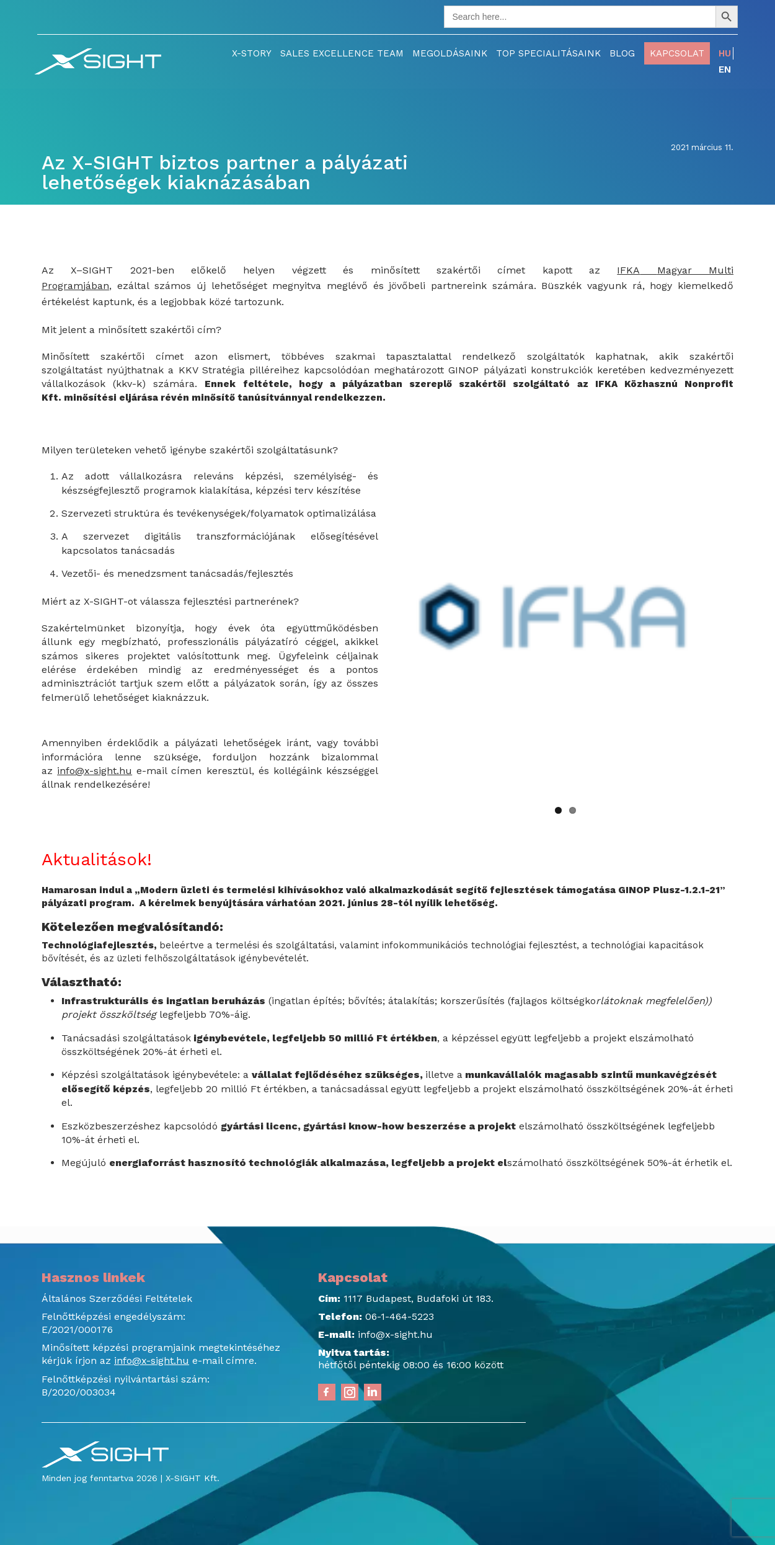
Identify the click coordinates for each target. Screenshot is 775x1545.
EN (725, 69)
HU (725, 53)
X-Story (252, 53)
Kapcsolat (677, 53)
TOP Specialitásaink (548, 53)
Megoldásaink (449, 53)
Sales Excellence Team (342, 53)
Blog (622, 53)
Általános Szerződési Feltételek (117, 1298)
